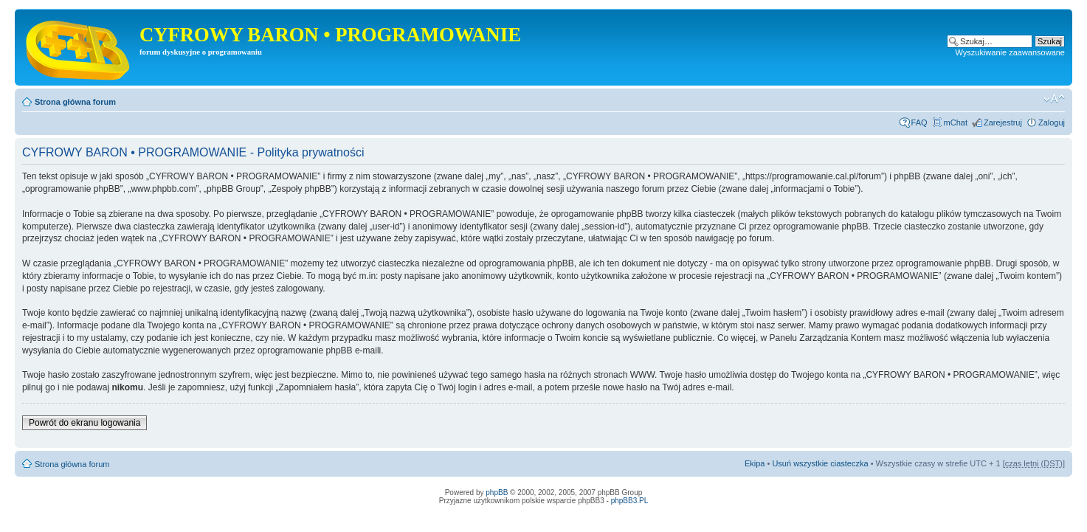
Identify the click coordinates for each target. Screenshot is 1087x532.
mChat (955, 122)
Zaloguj (1051, 122)
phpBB (497, 492)
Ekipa (755, 463)
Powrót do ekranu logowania (84, 423)
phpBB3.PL (630, 501)
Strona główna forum (75, 101)
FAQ (919, 122)
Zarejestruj (1003, 122)
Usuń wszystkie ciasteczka (820, 463)
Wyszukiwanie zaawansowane (1010, 52)
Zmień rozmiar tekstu (1054, 99)
